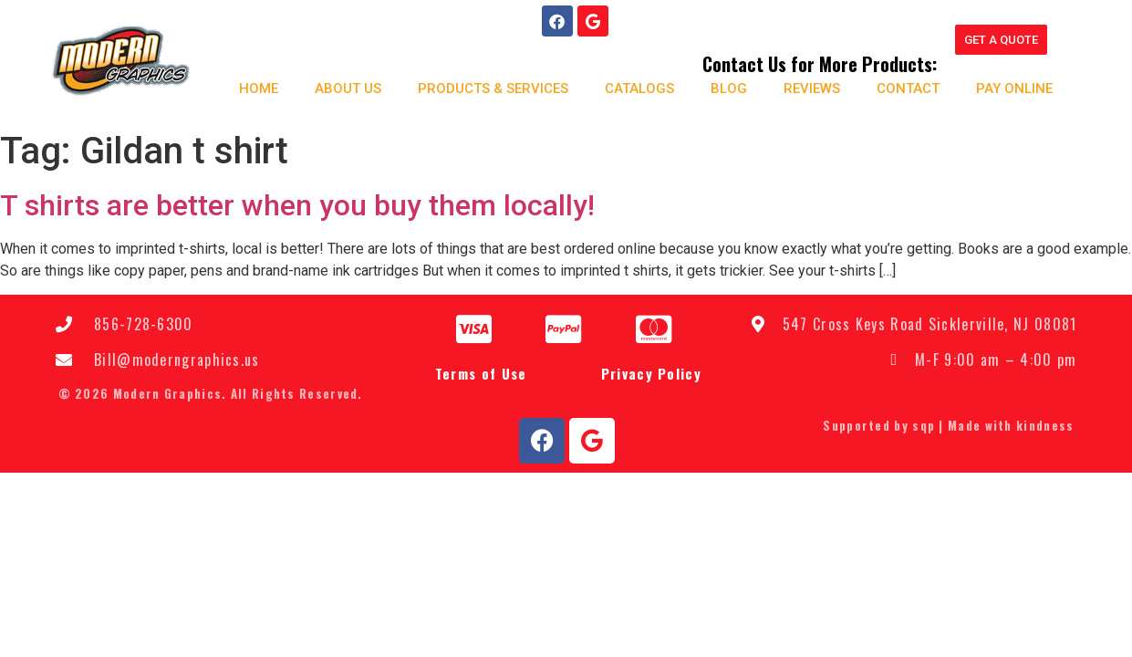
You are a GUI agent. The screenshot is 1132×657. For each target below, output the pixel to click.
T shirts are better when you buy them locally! (297, 204)
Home (252, 87)
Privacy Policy (651, 372)
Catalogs (633, 87)
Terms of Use (481, 372)
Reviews (805, 87)
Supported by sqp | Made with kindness (948, 424)
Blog (722, 87)
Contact (901, 87)
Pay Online (1008, 87)
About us (341, 87)
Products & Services (486, 87)
